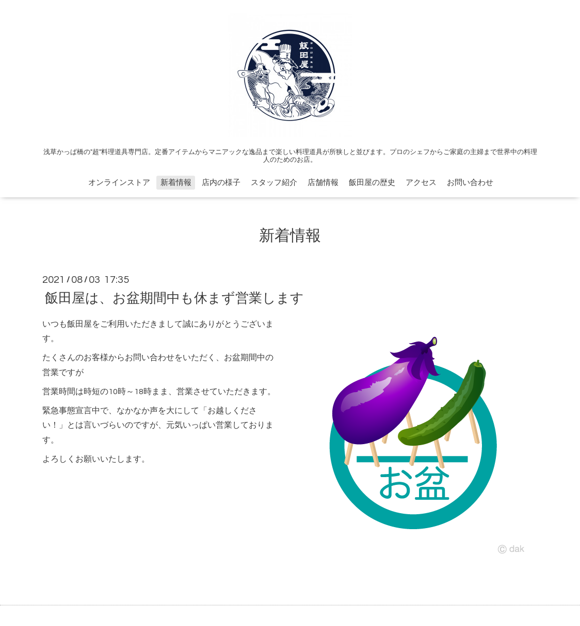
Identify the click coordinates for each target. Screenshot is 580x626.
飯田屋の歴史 (372, 183)
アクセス (421, 183)
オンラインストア (119, 183)
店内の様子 (221, 183)
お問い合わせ (470, 183)
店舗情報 (323, 183)
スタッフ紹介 (274, 183)
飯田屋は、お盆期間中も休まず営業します (174, 297)
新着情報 (175, 183)
